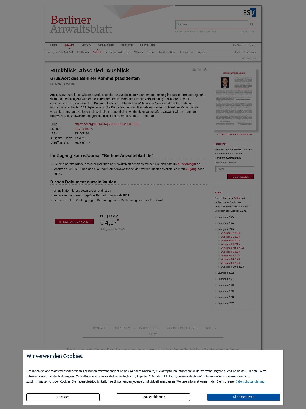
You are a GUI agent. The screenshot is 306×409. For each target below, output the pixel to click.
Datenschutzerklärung (250, 381)
